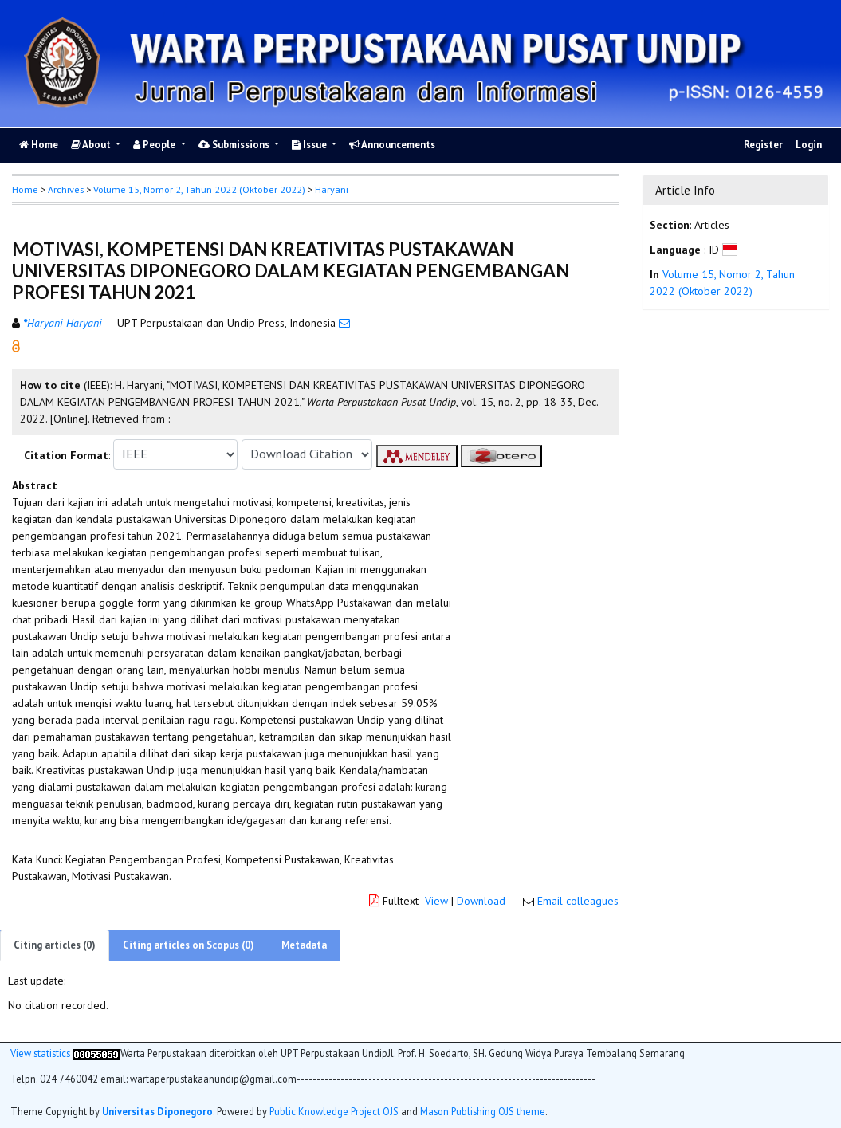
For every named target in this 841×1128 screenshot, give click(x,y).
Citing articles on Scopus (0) (188, 945)
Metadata (304, 945)
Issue (310, 144)
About (92, 144)
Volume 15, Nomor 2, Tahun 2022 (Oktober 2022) (199, 189)
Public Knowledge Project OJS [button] (334, 1111)
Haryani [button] (331, 189)
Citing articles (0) (55, 945)
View (436, 901)
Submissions (235, 144)
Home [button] (25, 189)
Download (481, 901)
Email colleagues (578, 901)
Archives (66, 189)
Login (809, 144)
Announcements (392, 144)
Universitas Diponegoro (157, 1111)
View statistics (40, 1053)
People (155, 144)
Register (763, 144)
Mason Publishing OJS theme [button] (482, 1111)
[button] (16, 344)
